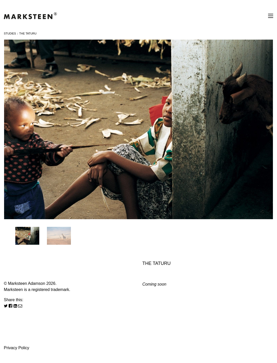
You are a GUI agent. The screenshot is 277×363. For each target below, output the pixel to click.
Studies (10, 33)
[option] (138, 129)
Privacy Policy (16, 348)
